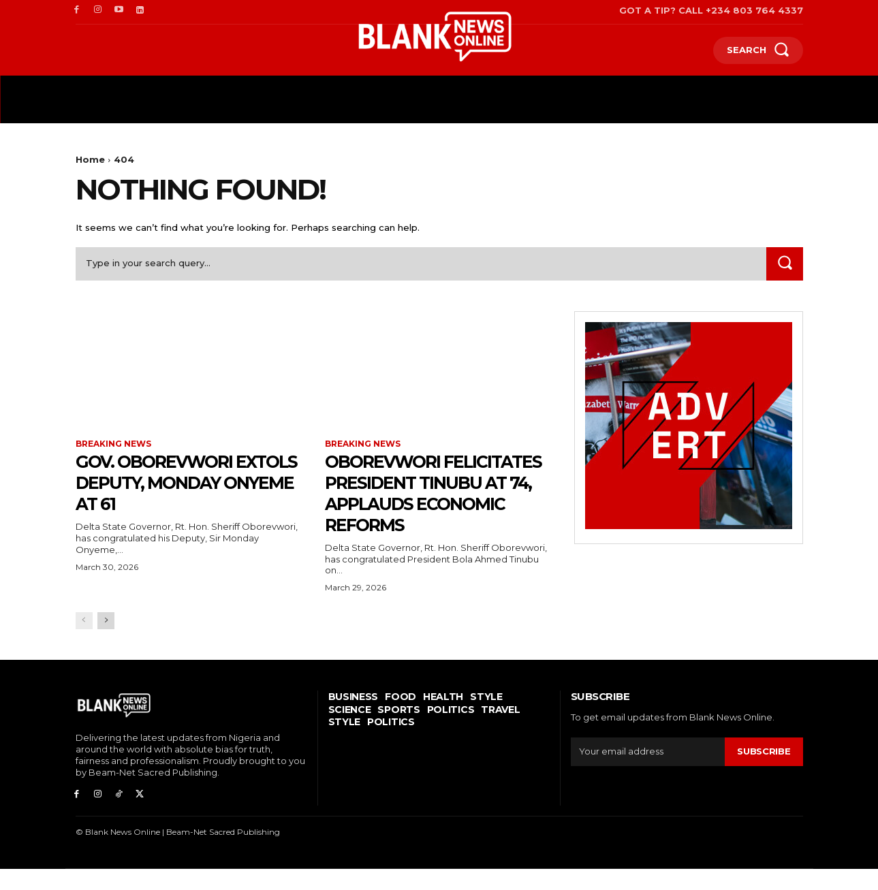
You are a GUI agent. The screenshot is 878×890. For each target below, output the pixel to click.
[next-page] (105, 641)
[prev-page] (84, 641)
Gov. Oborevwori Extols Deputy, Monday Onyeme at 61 (183, 482)
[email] (648, 773)
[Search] (784, 264)
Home (90, 159)
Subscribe (763, 772)
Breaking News (113, 444)
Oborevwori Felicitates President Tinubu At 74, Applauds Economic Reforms (433, 503)
